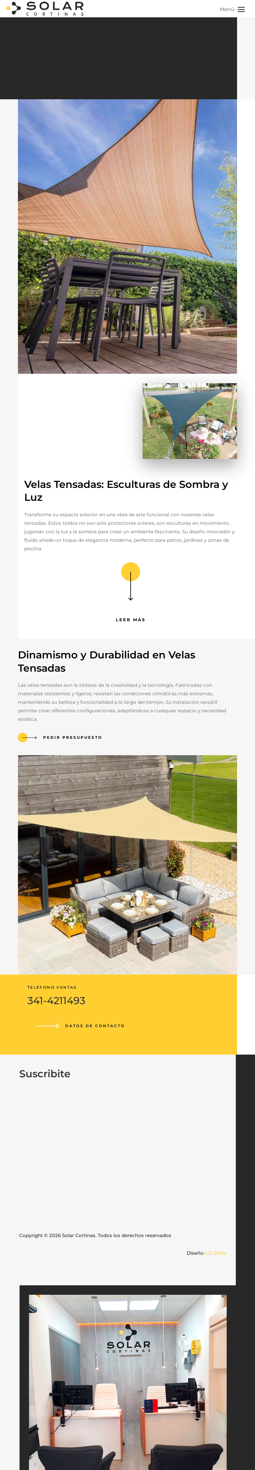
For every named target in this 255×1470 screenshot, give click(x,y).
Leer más (130, 619)
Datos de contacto (95, 1025)
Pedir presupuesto (72, 737)
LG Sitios (216, 1253)
